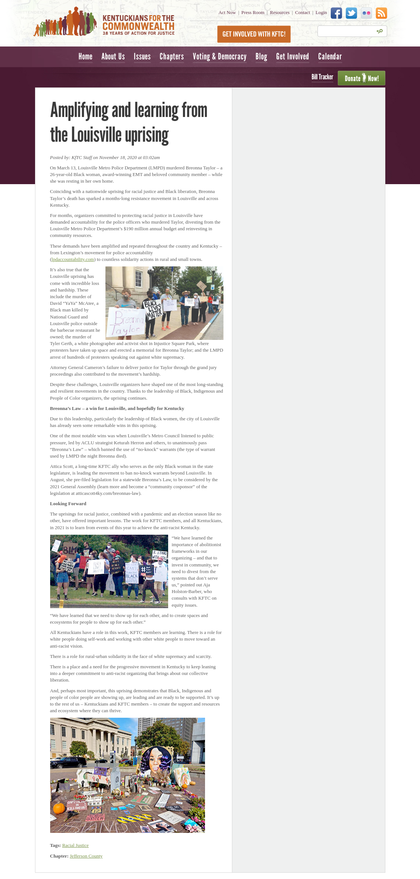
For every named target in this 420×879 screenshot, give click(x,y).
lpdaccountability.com (73, 259)
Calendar (330, 56)
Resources (279, 12)
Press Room (253, 12)
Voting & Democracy (220, 56)
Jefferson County (86, 856)
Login (321, 12)
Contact (302, 12)
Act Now (227, 12)
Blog (261, 56)
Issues (142, 56)
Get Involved (292, 56)
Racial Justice (75, 845)
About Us (113, 56)
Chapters (172, 56)
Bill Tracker (322, 76)
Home (86, 56)
